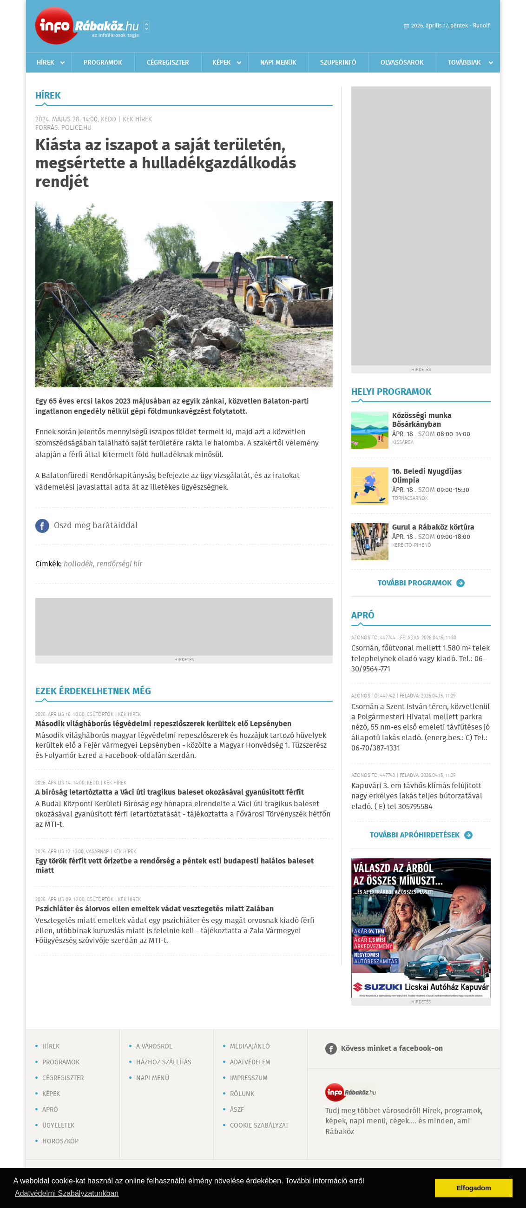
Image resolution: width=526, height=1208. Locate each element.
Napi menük (278, 63)
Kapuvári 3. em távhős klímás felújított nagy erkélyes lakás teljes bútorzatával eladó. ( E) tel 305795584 (416, 796)
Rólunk (242, 1094)
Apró (50, 1110)
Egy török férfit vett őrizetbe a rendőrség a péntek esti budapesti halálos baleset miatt (174, 866)
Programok (103, 63)
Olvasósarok (402, 63)
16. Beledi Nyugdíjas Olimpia (427, 476)
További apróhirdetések (415, 835)
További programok (415, 583)
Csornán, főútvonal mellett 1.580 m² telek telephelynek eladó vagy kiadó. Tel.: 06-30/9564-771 (420, 659)
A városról (154, 1047)
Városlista (146, 26)
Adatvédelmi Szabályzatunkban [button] (66, 1193)
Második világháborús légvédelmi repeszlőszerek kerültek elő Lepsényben (163, 724)
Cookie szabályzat (259, 1126)
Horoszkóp (60, 1141)
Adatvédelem (250, 1062)
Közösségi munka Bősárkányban (422, 420)
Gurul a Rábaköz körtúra (433, 527)
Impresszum (249, 1078)
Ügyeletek (58, 1126)
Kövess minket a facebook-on (392, 1049)
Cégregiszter (168, 63)
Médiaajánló (250, 1047)
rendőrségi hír (119, 564)
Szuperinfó (338, 63)
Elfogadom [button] (474, 1188)
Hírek (45, 63)
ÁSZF (237, 1110)
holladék (78, 564)
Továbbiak (464, 63)
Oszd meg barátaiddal (96, 525)
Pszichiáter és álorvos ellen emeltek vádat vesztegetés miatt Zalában (154, 909)
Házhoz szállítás (163, 1062)
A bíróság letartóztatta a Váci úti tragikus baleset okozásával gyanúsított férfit (169, 792)
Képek (221, 63)
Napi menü (152, 1078)
